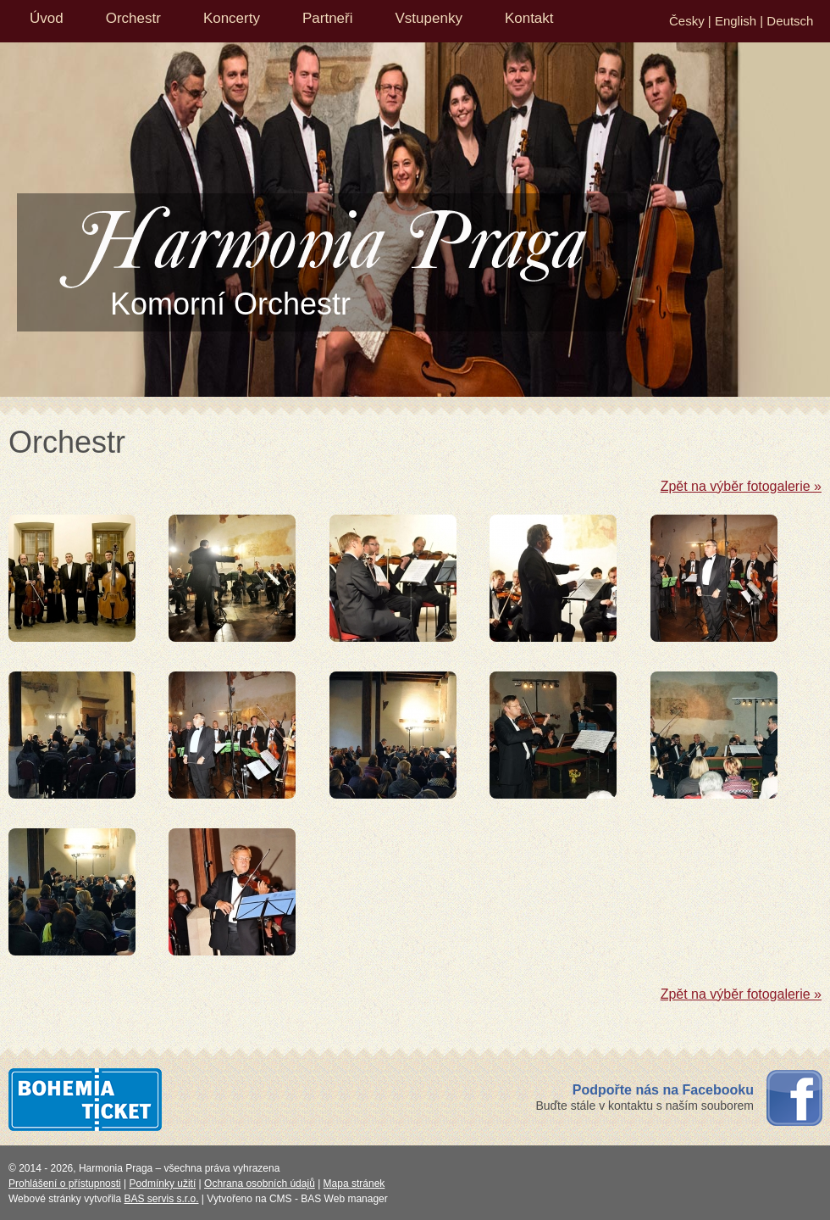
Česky (687, 21)
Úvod (47, 18)
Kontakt (529, 18)
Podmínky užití (163, 1183)
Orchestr (133, 18)
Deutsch (789, 21)
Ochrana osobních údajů (259, 1183)
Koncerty (231, 18)
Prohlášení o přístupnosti (64, 1183)
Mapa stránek (354, 1183)
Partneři (327, 18)
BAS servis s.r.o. (162, 1199)
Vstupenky (429, 18)
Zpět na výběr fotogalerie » (741, 486)
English (735, 21)
